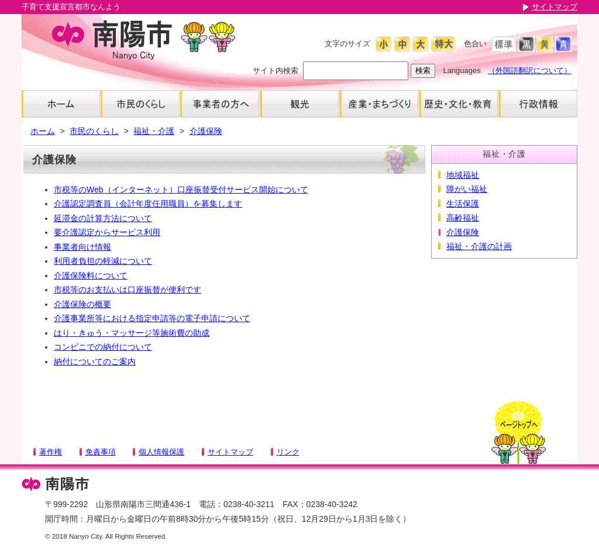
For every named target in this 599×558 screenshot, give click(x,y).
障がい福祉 (466, 189)
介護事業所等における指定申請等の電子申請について (152, 318)
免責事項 (100, 451)
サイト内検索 (275, 70)
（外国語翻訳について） (530, 70)
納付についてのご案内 (95, 361)
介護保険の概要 (82, 304)
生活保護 (462, 203)
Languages (461, 70)
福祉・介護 (153, 131)
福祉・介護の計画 (479, 246)
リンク (288, 451)
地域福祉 (462, 175)
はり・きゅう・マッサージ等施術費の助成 (131, 332)
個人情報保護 (161, 451)
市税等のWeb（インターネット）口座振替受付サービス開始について (181, 189)
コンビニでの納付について (103, 347)
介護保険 (206, 131)
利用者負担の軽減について (103, 261)
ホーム (42, 131)
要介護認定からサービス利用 (107, 232)
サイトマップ (554, 6)
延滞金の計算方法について (103, 218)
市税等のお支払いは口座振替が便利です (127, 289)
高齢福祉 (462, 217)
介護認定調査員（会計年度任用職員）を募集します (148, 203)
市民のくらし (94, 131)
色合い (475, 43)
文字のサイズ (347, 43)
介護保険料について (91, 275)
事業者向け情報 (82, 247)
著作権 (50, 451)
